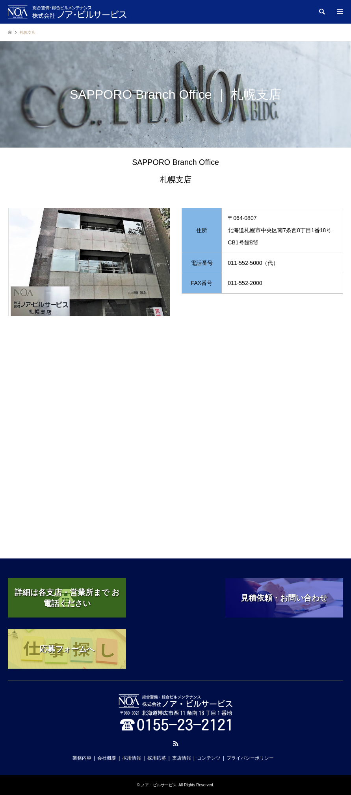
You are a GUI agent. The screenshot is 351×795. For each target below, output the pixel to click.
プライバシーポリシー (250, 758)
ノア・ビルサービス (158, 785)
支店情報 (181, 758)
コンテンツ (209, 758)
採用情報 (131, 758)
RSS (175, 743)
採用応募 (156, 758)
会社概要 (106, 758)
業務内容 (81, 758)
